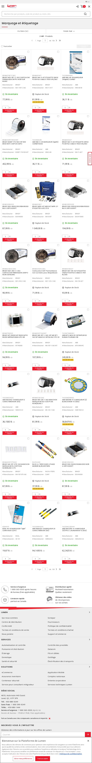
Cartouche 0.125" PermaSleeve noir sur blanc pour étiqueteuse (44, 272)
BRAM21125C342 (38, 269)
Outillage (52, 657)
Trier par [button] (67, 31)
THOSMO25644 (68, 527)
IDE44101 (5, 527)
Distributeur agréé (63, 587)
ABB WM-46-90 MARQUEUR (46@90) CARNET (72, 78)
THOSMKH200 (37, 527)
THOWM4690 (67, 75)
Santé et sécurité (9, 661)
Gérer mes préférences (23, 758)
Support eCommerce (57, 634)
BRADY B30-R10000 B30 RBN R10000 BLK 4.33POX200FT (75, 207)
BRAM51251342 (38, 398)
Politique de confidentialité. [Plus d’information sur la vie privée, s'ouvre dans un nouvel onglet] (70, 754)
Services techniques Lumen (60, 684)
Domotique (6, 657)
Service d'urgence (18, 587)
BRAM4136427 (67, 269)
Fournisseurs (53, 622)
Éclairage (6, 653)
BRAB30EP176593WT (10, 140)
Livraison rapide (17, 598)
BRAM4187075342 (9, 462)
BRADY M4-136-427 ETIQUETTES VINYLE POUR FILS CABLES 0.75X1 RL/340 (74, 273)
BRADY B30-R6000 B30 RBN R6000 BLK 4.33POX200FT (15, 207)
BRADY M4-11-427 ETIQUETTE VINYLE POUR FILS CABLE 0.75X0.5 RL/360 (75, 143)
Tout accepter (42, 758)
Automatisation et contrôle (14, 645)
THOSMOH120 (8, 398)
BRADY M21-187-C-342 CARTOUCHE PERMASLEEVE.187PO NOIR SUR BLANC (16, 79)
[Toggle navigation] (3, 6)
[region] (46, 750)
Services (46, 639)
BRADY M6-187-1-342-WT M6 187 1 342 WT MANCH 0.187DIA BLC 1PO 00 (45, 336)
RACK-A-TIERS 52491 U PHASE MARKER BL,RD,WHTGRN (43, 465)
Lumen (46, 612)
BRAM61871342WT (39, 333)
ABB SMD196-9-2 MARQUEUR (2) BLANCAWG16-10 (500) (74, 401)
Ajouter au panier (9, 110)
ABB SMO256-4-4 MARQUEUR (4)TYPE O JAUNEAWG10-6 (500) (74, 530)
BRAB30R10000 (68, 204)
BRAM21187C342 (9, 75)
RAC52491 (36, 462)
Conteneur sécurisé (10, 680)
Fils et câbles (53, 653)
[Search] (46, 14)
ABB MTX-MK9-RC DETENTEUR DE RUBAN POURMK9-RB (74, 336)
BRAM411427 (67, 140)
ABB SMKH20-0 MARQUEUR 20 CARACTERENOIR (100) (43, 530)
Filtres (23, 31)
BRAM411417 (37, 75)
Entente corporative (57, 680)
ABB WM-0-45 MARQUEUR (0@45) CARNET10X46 (45, 143)
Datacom (51, 649)
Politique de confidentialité (59, 626)
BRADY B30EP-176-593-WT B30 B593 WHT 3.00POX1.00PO (14, 143)
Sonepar (51, 618)
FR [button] (86, 2)
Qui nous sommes (10, 618)
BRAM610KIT (37, 204)
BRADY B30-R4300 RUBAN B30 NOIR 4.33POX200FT (75, 465)
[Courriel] (43, 734)
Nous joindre (7, 634)
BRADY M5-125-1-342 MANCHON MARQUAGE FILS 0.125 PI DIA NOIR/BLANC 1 (44, 402)
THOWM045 (37, 140)
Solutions (46, 667)
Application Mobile (56, 672)
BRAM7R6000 (7, 333)
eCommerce (7, 672)
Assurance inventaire (11, 676)
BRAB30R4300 (67, 462)
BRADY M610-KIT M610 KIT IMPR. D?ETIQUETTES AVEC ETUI (45, 207)
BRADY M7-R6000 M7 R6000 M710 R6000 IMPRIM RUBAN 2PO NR (15, 336)
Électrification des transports (61, 661)
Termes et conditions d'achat (60, 630)
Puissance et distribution (13, 649)
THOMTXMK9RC (68, 333)
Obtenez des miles (63, 597)
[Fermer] (88, 740)
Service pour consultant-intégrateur (18, 684)
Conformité (7, 626)
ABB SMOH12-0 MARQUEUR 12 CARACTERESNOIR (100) (13, 401)
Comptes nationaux (56, 676)
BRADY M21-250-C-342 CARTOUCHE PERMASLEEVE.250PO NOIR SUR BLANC (15, 273)
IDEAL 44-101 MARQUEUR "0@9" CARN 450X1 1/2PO (14, 530)
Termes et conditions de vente (15, 630)
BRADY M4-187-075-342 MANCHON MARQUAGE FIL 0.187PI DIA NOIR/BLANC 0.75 (15, 466)
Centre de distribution (12, 622)
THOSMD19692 (68, 398)
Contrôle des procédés (58, 645)
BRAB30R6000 (8, 204)
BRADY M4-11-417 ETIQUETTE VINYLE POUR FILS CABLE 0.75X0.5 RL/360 (45, 78)
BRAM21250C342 (9, 269)
